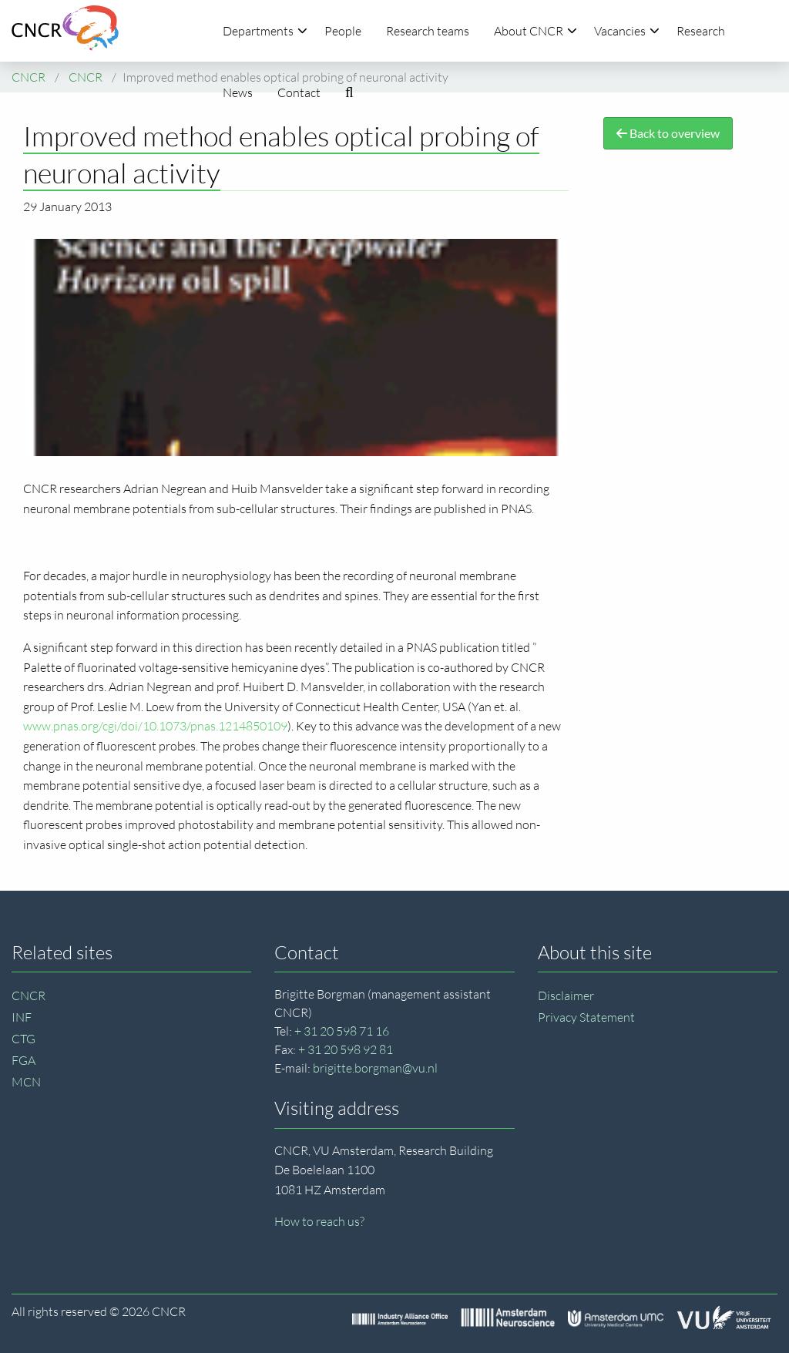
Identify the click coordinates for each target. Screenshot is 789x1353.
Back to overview (668, 133)
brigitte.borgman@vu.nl (375, 1068)
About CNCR (535, 31)
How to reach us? (319, 1221)
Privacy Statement (586, 1017)
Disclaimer (566, 995)
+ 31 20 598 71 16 (341, 1031)
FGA (23, 1060)
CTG (23, 1038)
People (342, 31)
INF (22, 1017)
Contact (299, 92)
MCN (26, 1081)
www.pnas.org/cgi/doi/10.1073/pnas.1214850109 (155, 726)
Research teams (427, 31)
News (238, 92)
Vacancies (627, 31)
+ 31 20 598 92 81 (345, 1049)
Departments (265, 31)
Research (701, 31)
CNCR (28, 995)
